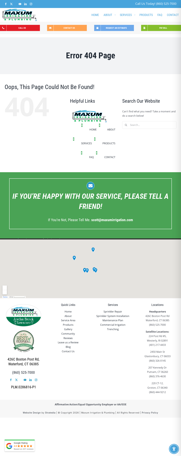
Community (68, 333)
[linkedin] (30, 380)
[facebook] (11, 380)
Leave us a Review (68, 342)
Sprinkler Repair (113, 311)
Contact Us (68, 351)
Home (68, 311)
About (68, 316)
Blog (68, 347)
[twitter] (16, 380)
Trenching (113, 329)
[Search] (126, 125)
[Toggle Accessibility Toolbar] (174, 449)
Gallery (68, 329)
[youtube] (25, 380)
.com (112, 220)
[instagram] (36, 380)
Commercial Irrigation (112, 324)
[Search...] (149, 125)
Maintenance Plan (112, 320)
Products (68, 324)
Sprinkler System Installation (112, 316)
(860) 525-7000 (23, 372)
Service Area (68, 320)
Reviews (68, 338)
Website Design (32, 412)
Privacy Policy (150, 412)
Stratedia (50, 412)
